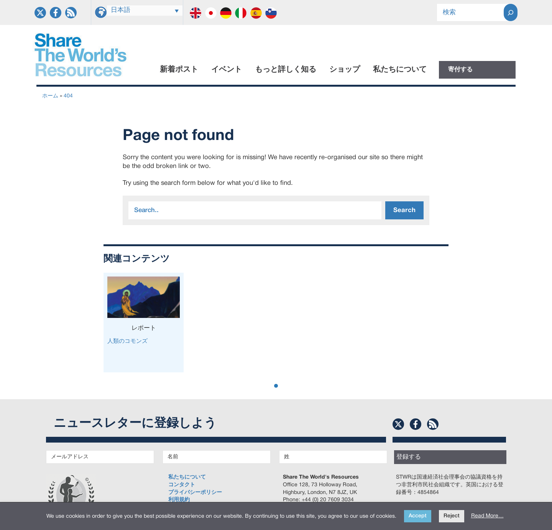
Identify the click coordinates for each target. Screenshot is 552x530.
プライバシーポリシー (195, 492)
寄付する (460, 69)
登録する (408, 457)
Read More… (487, 516)
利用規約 (179, 499)
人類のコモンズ (127, 341)
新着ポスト (179, 69)
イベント (226, 69)
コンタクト (181, 484)
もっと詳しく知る (285, 69)
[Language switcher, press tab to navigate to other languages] (145, 10)
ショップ (344, 69)
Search (404, 210)
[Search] (511, 12)
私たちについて (400, 69)
